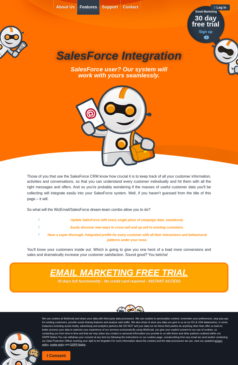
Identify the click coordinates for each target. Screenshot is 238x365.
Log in (221, 7)
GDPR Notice (78, 344)
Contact (131, 7)
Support (110, 7)
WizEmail (28, 11)
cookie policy (57, 344)
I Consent (56, 355)
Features (88, 7)
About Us (65, 7)
